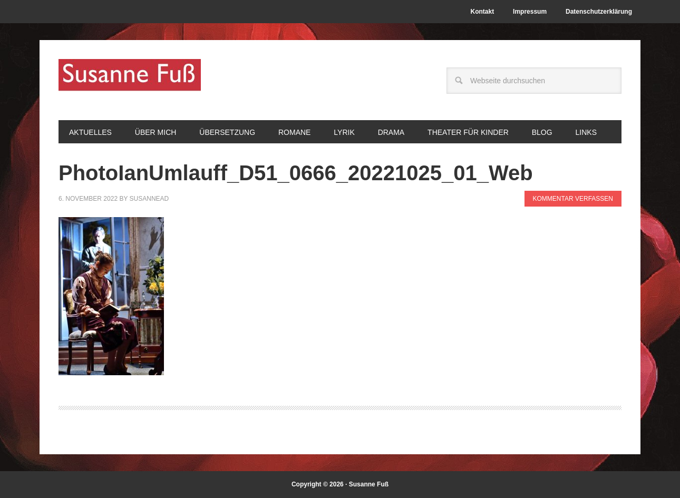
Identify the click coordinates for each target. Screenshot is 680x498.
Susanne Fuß (130, 80)
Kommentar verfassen (573, 198)
